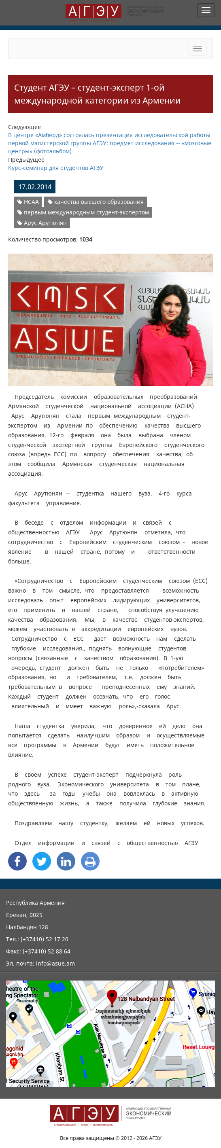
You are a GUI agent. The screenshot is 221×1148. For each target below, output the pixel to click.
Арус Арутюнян (42, 223)
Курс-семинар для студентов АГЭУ (56, 168)
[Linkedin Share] (66, 861)
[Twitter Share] (41, 861)
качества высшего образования (96, 201)
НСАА (28, 201)
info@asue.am (55, 963)
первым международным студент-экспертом (83, 212)
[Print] (90, 861)
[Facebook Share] (17, 861)
